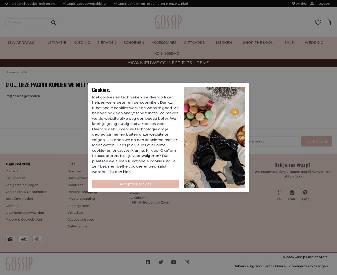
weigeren (150, 155)
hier (126, 171)
